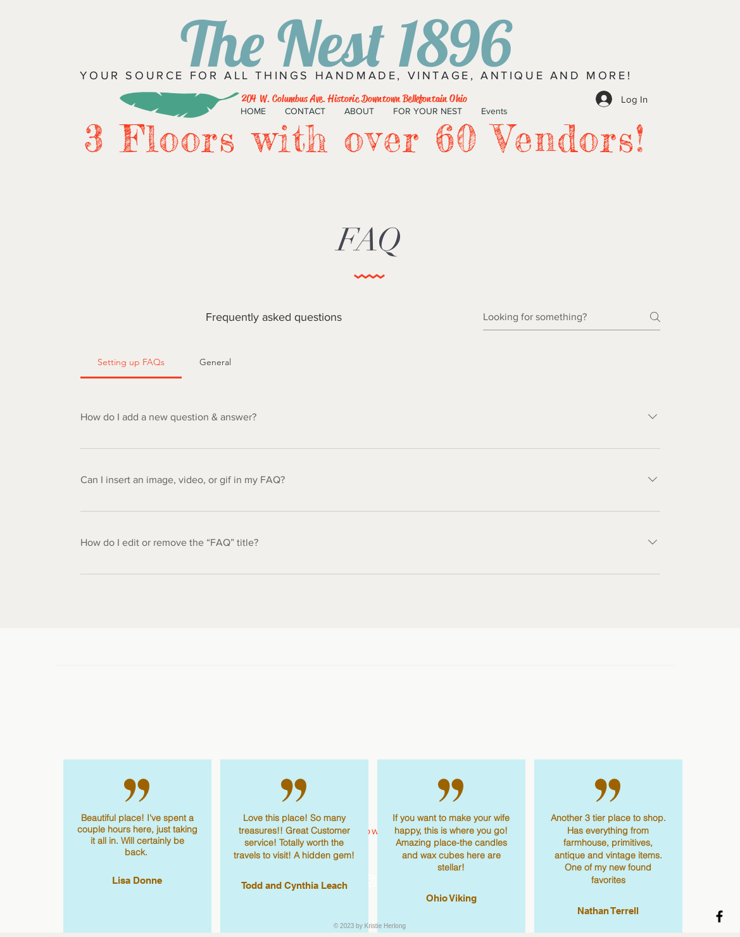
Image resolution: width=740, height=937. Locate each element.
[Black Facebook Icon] (719, 916)
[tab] (131, 362)
